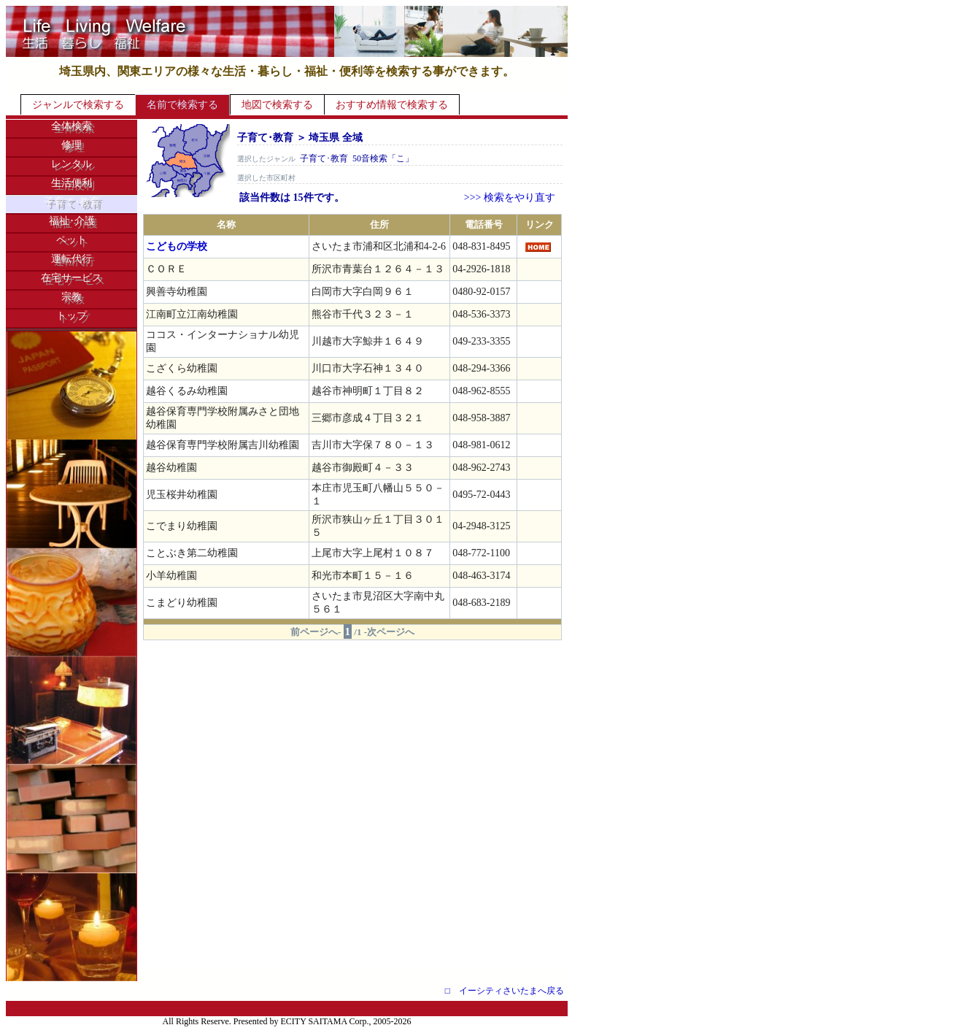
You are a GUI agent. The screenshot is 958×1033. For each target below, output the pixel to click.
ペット (71, 239)
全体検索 (71, 125)
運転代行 (71, 258)
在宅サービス (71, 277)
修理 (71, 144)
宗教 (71, 296)
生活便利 (71, 182)
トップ (71, 315)
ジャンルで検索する (78, 104)
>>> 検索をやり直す (509, 197)
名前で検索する (182, 104)
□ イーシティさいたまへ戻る (504, 991)
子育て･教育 (72, 201)
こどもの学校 (176, 246)
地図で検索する (277, 104)
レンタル (71, 163)
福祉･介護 (72, 220)
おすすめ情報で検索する (392, 104)
